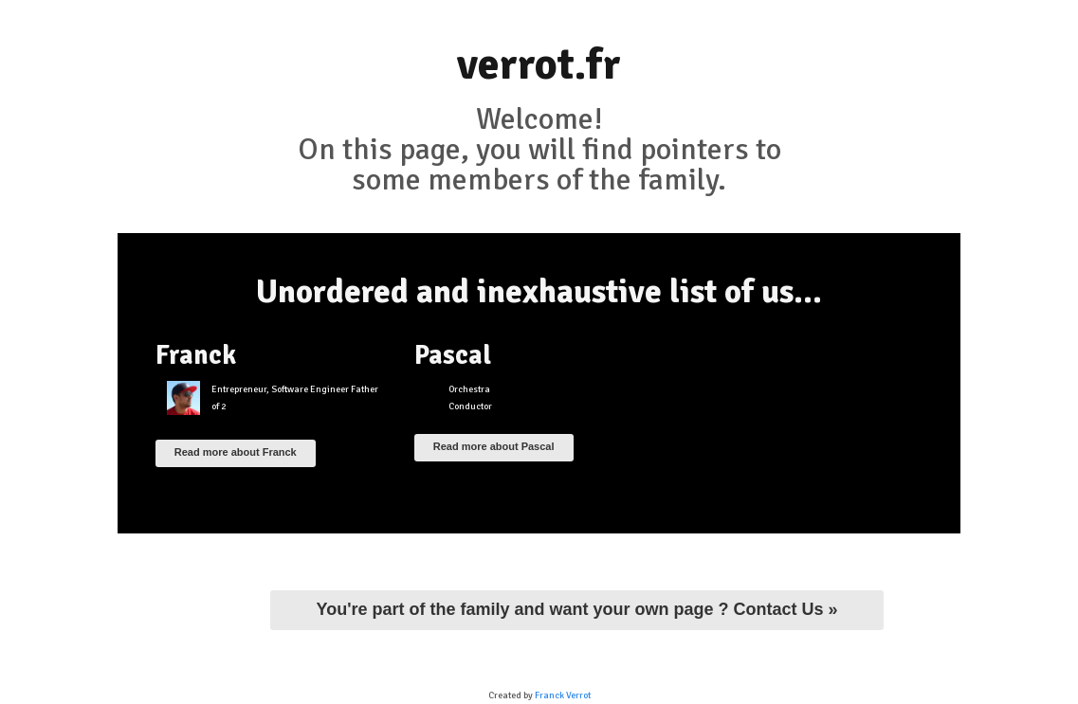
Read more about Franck (235, 452)
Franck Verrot (563, 695)
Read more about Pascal (494, 446)
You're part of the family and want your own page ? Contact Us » (576, 609)
